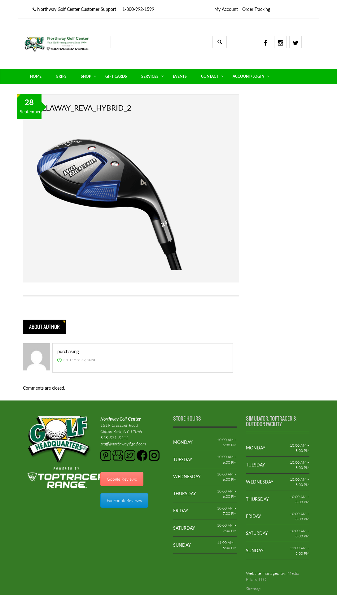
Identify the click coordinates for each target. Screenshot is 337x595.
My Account (226, 9)
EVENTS (180, 76)
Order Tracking (256, 9)
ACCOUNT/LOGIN (248, 76)
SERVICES (150, 76)
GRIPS (61, 76)
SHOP (86, 76)
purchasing (68, 351)
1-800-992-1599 (138, 9)
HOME (36, 76)
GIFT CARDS (116, 76)
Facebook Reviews (124, 500)
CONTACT (209, 76)
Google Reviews (122, 479)
